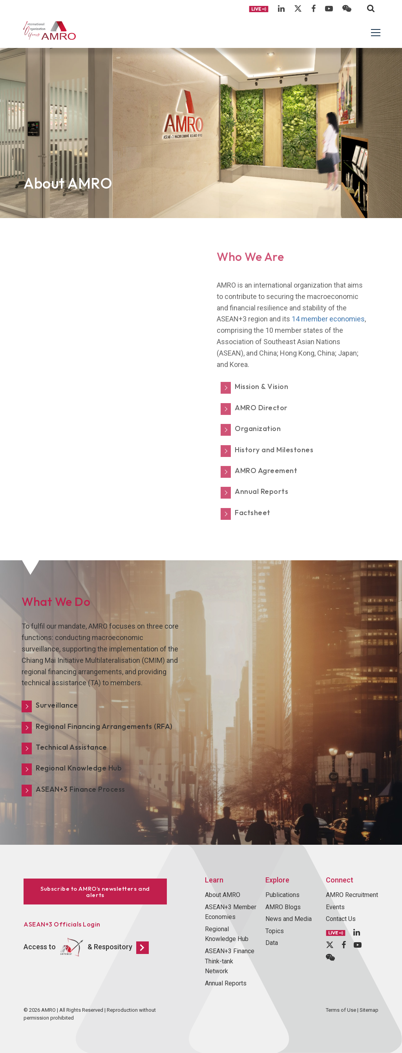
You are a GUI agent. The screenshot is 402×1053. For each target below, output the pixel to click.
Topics (274, 931)
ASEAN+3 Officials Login (62, 924)
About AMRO (222, 895)
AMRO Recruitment (352, 895)
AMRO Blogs (283, 907)
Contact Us (341, 919)
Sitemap (369, 1010)
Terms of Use (341, 1010)
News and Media (288, 919)
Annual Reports (226, 983)
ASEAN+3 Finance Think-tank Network (229, 961)
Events (335, 907)
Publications (282, 895)
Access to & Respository (86, 947)
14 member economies (328, 319)
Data (271, 943)
